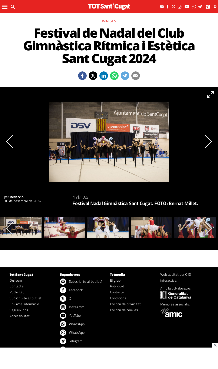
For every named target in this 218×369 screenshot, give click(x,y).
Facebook (71, 290)
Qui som (16, 280)
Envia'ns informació (24, 304)
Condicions (118, 298)
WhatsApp (72, 324)
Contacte (16, 286)
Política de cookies (124, 309)
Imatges (109, 21)
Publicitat (17, 292)
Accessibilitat (20, 315)
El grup (115, 280)
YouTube (70, 316)
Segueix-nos (19, 309)
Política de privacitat (125, 304)
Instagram (72, 307)
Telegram (71, 341)
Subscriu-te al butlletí (26, 298)
